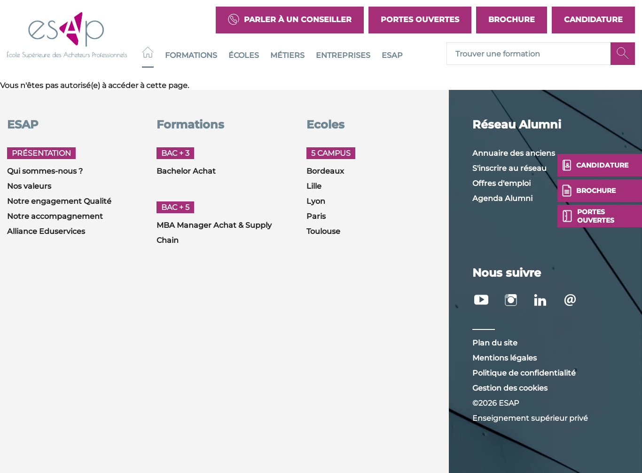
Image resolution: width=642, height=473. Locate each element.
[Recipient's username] (528, 54)
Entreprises (343, 55)
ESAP (392, 55)
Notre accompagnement (55, 216)
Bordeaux (325, 171)
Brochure (511, 19)
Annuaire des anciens (513, 153)
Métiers (287, 55)
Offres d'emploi (501, 183)
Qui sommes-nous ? (45, 171)
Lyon (315, 201)
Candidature (593, 19)
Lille (313, 186)
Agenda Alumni (502, 198)
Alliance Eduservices (46, 231)
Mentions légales (504, 357)
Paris (316, 216)
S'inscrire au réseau (509, 168)
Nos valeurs (29, 186)
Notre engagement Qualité (59, 201)
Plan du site (494, 342)
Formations (191, 55)
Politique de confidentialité (524, 373)
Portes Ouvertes (420, 19)
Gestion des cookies (510, 388)
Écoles (243, 55)
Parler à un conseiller (290, 20)
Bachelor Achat (186, 171)
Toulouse (323, 231)
